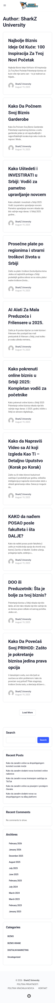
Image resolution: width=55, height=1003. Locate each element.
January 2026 (15, 849)
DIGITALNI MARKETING (18, 950)
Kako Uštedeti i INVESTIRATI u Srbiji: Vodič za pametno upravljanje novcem (27, 181)
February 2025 (15, 880)
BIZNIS (10, 936)
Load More (27, 712)
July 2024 (13, 887)
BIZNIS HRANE (14, 943)
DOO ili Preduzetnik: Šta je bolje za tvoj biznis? (27, 589)
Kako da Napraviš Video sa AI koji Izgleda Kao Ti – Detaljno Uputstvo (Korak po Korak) (25, 454)
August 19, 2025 (22, 87)
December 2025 (16, 856)
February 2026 (15, 843)
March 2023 (14, 899)
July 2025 (13, 868)
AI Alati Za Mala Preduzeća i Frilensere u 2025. (25, 316)
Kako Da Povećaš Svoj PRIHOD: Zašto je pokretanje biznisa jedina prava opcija (27, 654)
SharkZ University (23, 84)
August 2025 (14, 862)
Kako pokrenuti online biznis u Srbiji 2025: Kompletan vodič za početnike (27, 381)
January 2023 (15, 911)
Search (10, 732)
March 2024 (14, 893)
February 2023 (15, 905)
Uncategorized (13, 957)
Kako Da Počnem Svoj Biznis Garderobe (24, 113)
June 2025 (13, 874)
